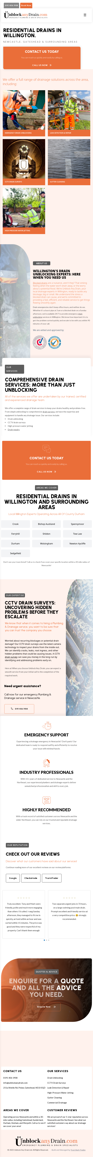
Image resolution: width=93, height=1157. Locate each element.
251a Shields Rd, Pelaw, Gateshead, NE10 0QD (24, 1087)
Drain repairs (14, 429)
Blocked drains (40, 282)
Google (13, 878)
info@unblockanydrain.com (15, 1083)
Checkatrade (30, 878)
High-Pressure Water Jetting (60, 1092)
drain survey (11, 657)
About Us (41, 263)
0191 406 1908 (11, 5)
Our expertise (15, 595)
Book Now (26, 5)
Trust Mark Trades (78, 1150)
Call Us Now (42, 65)
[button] (44, 940)
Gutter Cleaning (54, 1097)
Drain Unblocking (55, 1078)
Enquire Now (46, 1006)
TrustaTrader (51, 878)
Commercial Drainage (57, 1102)
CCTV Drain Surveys (56, 1083)
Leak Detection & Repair (58, 1087)
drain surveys (49, 411)
